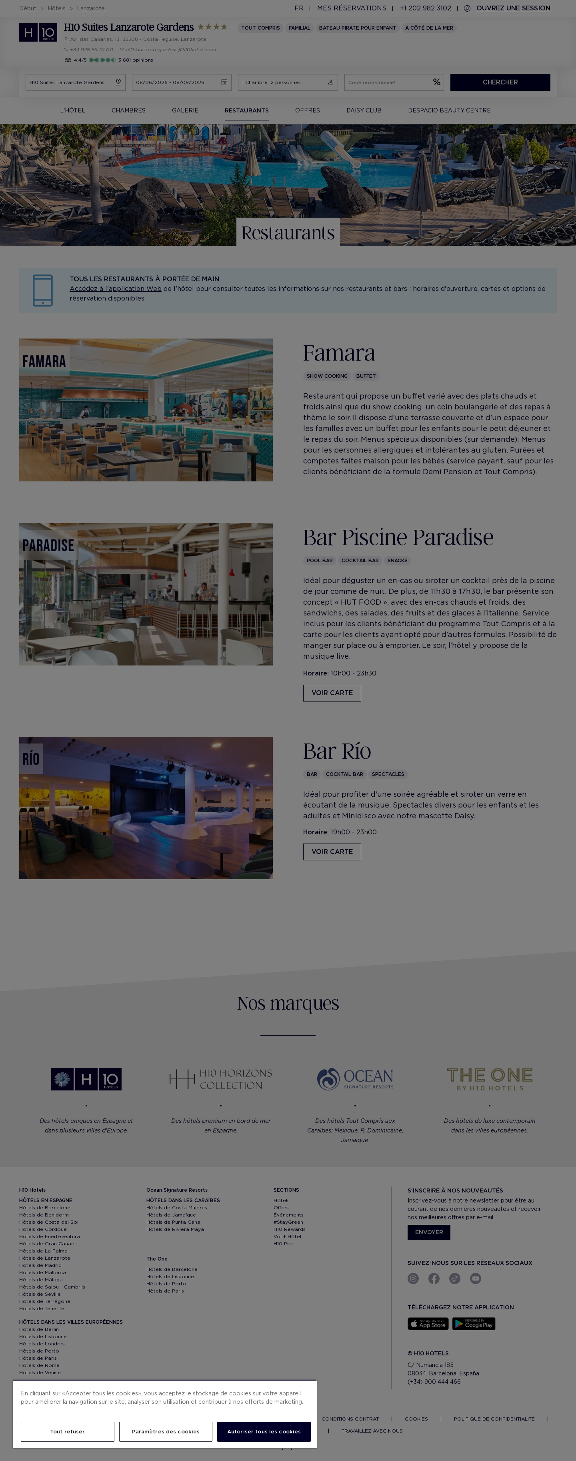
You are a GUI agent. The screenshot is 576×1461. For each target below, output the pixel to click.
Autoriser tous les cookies (264, 1432)
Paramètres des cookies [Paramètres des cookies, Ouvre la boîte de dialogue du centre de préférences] (166, 1432)
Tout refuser (67, 1432)
